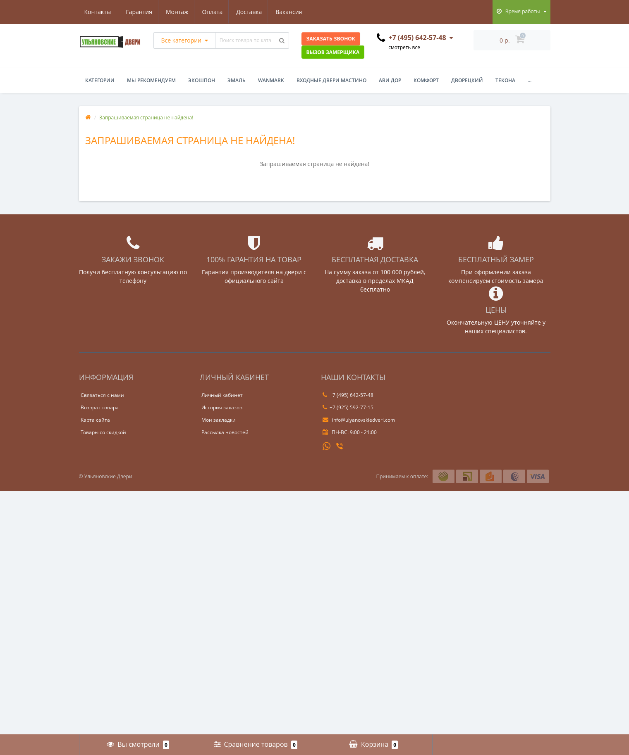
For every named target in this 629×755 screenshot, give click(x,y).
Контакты (293, 12)
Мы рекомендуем (151, 80)
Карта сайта (95, 419)
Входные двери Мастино (331, 80)
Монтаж (136, 12)
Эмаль (236, 80)
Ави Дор (390, 80)
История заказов (221, 407)
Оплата (173, 12)
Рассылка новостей (225, 432)
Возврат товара (100, 407)
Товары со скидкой (103, 432)
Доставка (211, 12)
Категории (100, 80)
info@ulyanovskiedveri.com (359, 419)
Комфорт (426, 80)
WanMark (271, 80)
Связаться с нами (102, 395)
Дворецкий (467, 80)
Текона (505, 80)
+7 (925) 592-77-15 (348, 407)
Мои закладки (218, 419)
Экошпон (201, 80)
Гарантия (97, 12)
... (529, 80)
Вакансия (252, 12)
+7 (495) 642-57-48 (348, 395)
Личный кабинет (222, 395)
